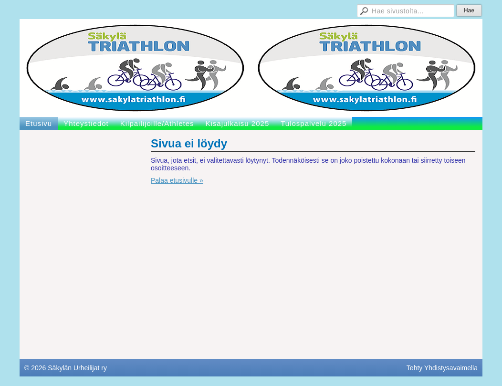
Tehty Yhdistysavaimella (442, 368)
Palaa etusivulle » (177, 180)
